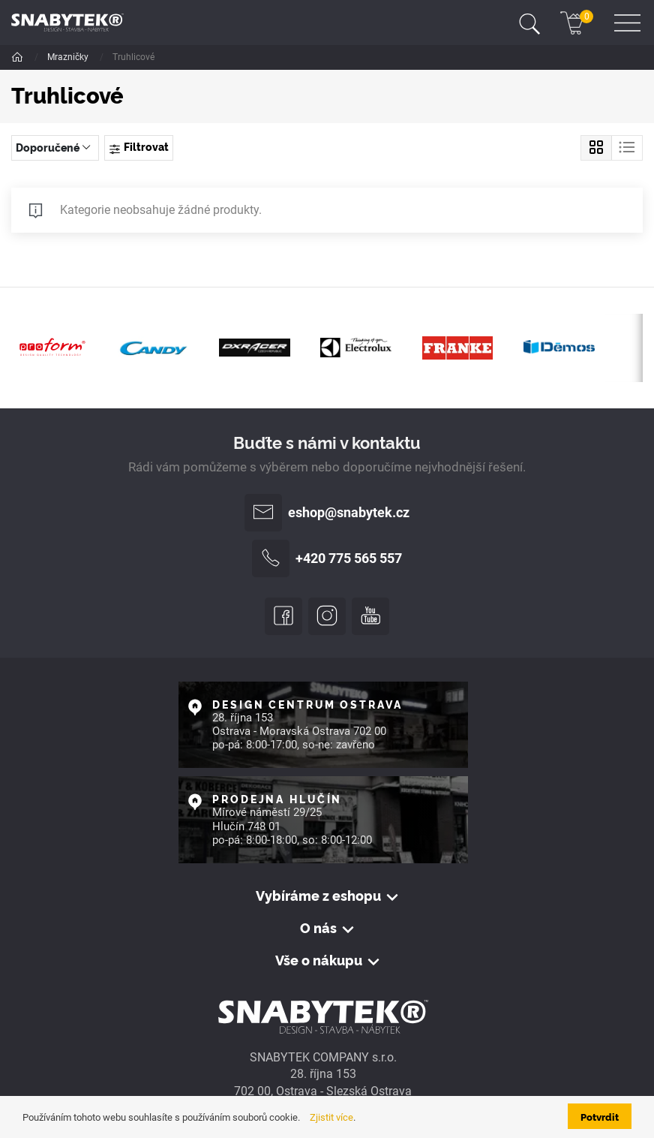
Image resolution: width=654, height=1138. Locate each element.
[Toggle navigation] (529, 22)
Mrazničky (69, 57)
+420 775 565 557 (327, 558)
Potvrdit (599, 1116)
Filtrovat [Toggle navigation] (138, 147)
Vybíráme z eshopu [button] (318, 895)
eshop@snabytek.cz (327, 512)
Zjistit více (331, 1117)
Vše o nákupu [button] (318, 960)
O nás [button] (318, 928)
